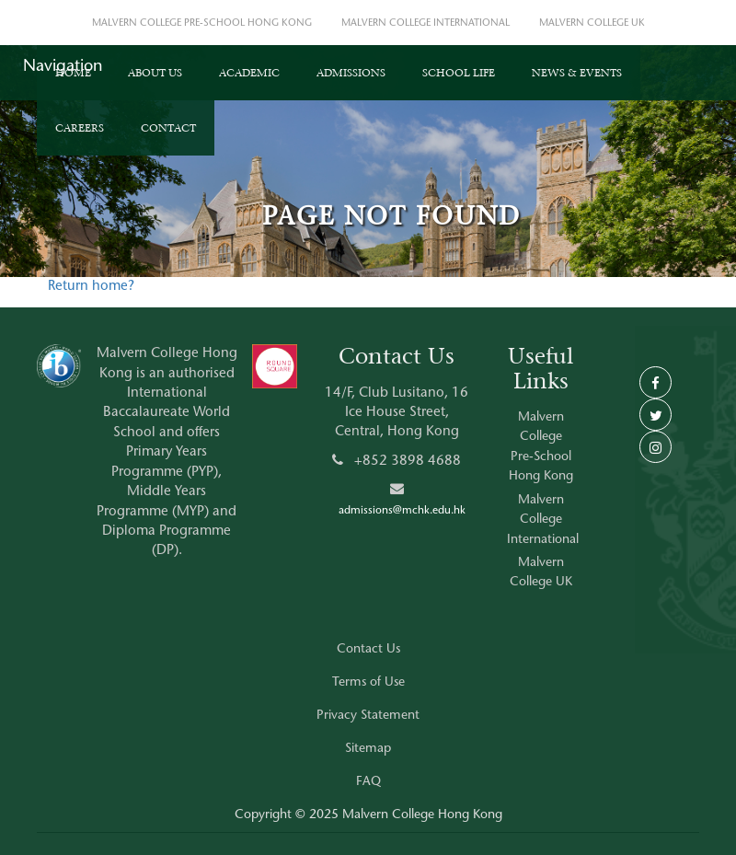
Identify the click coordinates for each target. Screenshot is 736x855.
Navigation (63, 67)
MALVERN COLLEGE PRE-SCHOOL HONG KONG (202, 23)
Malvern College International (543, 520)
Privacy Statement (368, 716)
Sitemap (368, 749)
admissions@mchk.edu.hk (402, 510)
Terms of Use (368, 682)
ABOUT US (155, 72)
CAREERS (79, 127)
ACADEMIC (249, 72)
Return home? (91, 287)
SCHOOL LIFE (458, 72)
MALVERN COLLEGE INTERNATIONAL (425, 23)
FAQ (368, 782)
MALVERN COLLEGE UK (592, 23)
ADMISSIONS (350, 72)
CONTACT (168, 127)
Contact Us (368, 649)
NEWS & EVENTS (577, 72)
